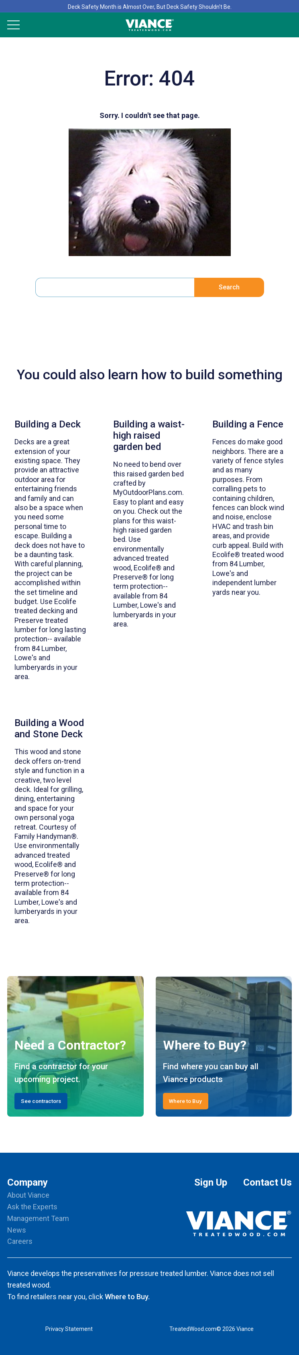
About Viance (28, 1195)
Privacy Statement (69, 1329)
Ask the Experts (32, 1206)
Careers (20, 1241)
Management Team (38, 1218)
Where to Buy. (127, 1296)
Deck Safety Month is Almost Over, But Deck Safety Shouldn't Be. (150, 7)
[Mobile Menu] (13, 24)
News (16, 1230)
